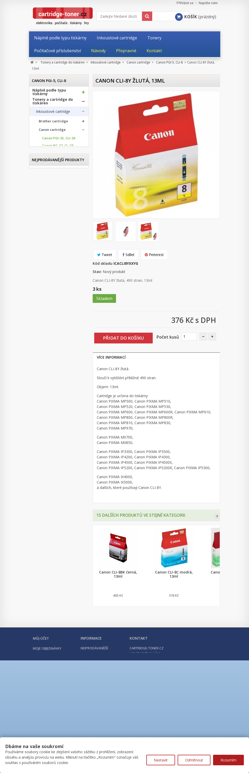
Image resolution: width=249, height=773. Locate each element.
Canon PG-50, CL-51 (57, 163)
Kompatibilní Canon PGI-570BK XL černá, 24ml (59, 559)
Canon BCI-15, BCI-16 (58, 320)
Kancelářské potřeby (51, 432)
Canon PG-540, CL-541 (59, 185)
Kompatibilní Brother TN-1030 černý (59, 511)
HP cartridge (49, 369)
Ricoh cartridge (51, 377)
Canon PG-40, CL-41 (57, 155)
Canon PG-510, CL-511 (59, 170)
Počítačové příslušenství (54, 441)
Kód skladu (102, 263)
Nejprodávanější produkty (58, 467)
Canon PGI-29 (53, 297)
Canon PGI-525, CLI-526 (57, 229)
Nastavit (161, 760)
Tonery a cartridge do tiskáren (52, 103)
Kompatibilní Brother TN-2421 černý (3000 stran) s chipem (59, 609)
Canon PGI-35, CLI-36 (58, 140)
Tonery (42, 389)
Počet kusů (168, 337)
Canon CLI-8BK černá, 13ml (118, 574)
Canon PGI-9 (52, 290)
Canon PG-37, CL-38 (57, 148)
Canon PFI (50, 349)
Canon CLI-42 (52, 312)
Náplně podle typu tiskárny (49, 94)
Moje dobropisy (46, 731)
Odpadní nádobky (50, 409)
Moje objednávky (47, 725)
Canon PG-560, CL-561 (59, 200)
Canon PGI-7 (52, 282)
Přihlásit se (185, 3)
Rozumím (228, 760)
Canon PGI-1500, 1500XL (55, 267)
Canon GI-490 (52, 342)
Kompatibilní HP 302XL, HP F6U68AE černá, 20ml (58, 658)
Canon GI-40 (52, 327)
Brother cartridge (53, 123)
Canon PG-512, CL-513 (59, 177)
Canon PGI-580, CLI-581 (57, 260)
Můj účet (41, 715)
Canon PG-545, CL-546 (59, 192)
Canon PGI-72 (53, 305)
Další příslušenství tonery (51, 419)
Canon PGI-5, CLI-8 (57, 215)
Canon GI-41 (52, 335)
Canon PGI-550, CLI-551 (57, 245)
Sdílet (128, 254)
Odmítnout (194, 760)
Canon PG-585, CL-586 (59, 207)
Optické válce (47, 399)
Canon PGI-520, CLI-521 (57, 222)
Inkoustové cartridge (53, 113)
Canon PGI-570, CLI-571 (57, 252)
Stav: (97, 271)
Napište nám (208, 3)
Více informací (111, 357)
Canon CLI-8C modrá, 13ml (174, 574)
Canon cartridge (52, 132)
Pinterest (154, 254)
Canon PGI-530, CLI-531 (57, 237)
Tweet (104, 254)
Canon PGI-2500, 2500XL (55, 275)
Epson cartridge (52, 360)
